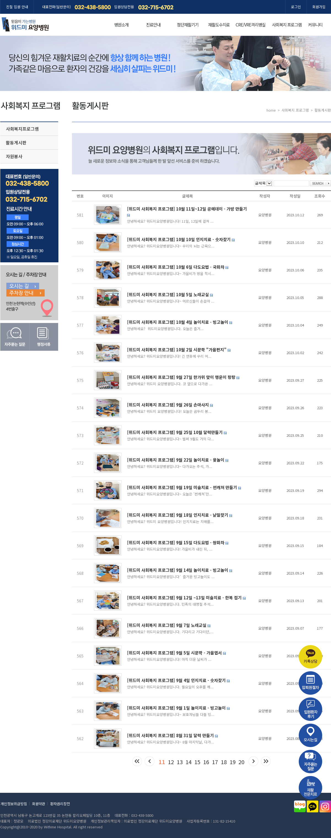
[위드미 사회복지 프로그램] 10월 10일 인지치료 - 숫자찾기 (181, 239)
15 (197, 762)
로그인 (296, 6)
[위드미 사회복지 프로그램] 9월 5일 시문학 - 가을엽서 (176, 653)
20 (241, 762)
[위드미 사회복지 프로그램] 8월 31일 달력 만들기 (172, 735)
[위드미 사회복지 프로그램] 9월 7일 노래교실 (168, 625)
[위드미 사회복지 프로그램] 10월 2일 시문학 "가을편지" (178, 349)
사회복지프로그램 (22, 128)
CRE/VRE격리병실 (250, 24)
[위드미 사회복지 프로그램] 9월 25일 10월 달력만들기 (177, 432)
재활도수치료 (219, 24)
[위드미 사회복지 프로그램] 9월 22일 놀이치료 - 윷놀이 (177, 460)
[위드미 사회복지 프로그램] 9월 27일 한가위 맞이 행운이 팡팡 (183, 377)
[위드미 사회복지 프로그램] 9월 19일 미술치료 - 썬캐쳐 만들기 (184, 487)
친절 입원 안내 (17, 6)
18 (224, 762)
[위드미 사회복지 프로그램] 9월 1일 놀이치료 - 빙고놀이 (178, 708)
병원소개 (121, 24)
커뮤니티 (315, 24)
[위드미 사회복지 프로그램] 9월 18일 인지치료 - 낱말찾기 (179, 515)
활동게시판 (16, 142)
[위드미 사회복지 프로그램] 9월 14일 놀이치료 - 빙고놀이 (179, 570)
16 (206, 762)
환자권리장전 (60, 803)
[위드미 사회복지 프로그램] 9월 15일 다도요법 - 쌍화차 (177, 542)
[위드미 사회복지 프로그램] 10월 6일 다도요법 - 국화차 (177, 267)
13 (180, 762)
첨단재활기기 (187, 24)
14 (188, 762)
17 (215, 762)
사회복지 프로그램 (287, 24)
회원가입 (318, 6)
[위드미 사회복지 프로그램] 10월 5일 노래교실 (170, 294)
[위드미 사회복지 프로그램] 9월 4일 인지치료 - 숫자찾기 (178, 680)
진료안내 (153, 24)
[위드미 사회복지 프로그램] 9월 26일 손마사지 (170, 405)
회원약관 (38, 803)
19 (233, 762)
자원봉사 (14, 156)
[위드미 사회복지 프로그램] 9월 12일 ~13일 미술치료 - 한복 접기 (186, 597)
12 (171, 762)
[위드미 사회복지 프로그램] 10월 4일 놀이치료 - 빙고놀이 (179, 322)
